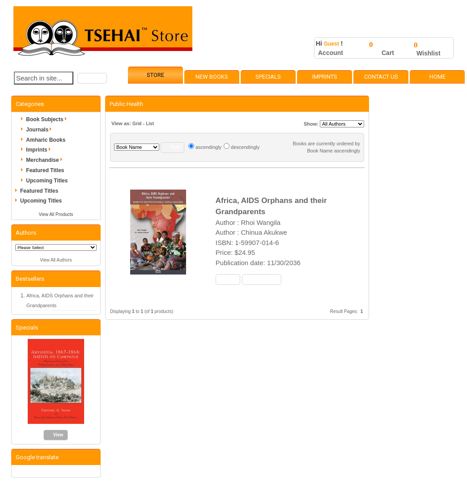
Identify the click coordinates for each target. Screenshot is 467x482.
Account (330, 52)
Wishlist (428, 53)
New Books (211, 76)
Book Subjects (47, 119)
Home (437, 76)
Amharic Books (45, 140)
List (150, 123)
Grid (137, 123)
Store (155, 75)
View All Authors (56, 260)
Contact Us (381, 76)
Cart (388, 52)
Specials (268, 76)
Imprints (324, 76)
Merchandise (45, 160)
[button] (92, 78)
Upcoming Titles (47, 181)
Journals (40, 130)
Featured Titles (45, 170)
